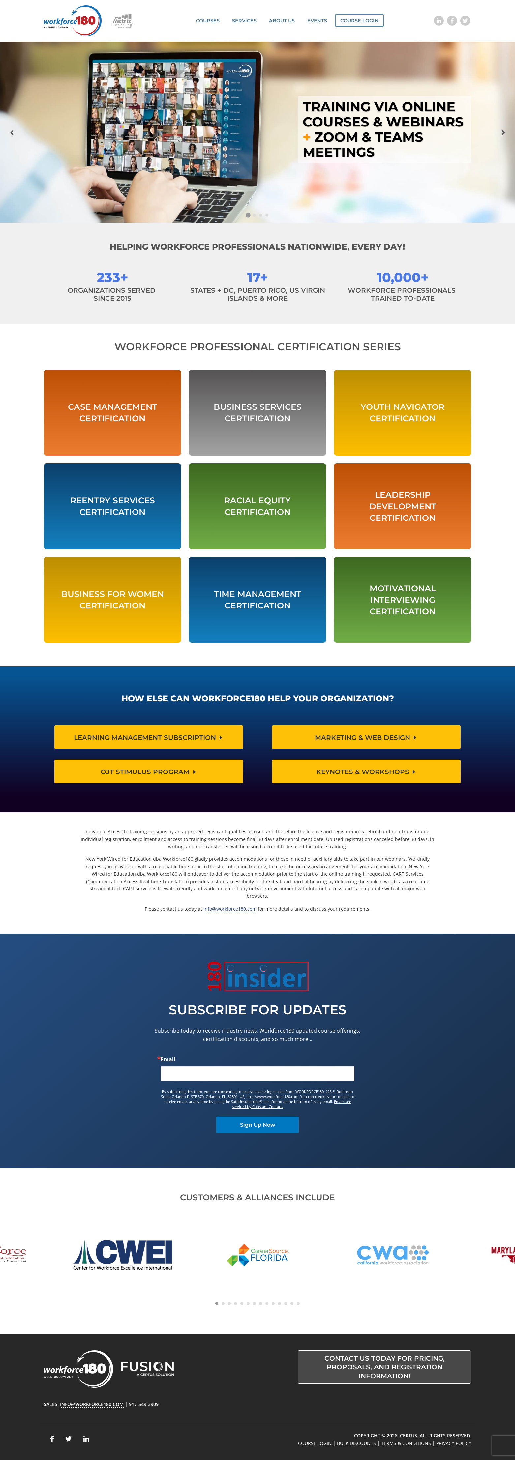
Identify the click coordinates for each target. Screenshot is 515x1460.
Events (317, 21)
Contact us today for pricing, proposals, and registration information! (384, 1367)
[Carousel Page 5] (241, 1303)
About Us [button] (282, 21)
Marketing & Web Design (366, 738)
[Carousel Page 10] (273, 1303)
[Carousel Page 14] (298, 1303)
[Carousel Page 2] (254, 215)
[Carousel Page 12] (285, 1303)
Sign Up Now (257, 1125)
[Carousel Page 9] (266, 1303)
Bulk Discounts (356, 1443)
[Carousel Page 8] (260, 1303)
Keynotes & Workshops (366, 772)
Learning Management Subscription (148, 738)
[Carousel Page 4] (266, 215)
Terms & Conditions (406, 1443)
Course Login (359, 21)
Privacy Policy (453, 1443)
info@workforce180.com (230, 909)
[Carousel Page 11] (279, 1303)
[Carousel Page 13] (291, 1303)
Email (168, 1059)
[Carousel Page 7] (254, 1303)
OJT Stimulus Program (149, 772)
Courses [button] (208, 21)
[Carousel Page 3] (260, 215)
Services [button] (244, 21)
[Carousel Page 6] (248, 1303)
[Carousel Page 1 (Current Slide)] (248, 215)
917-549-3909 (144, 1404)
